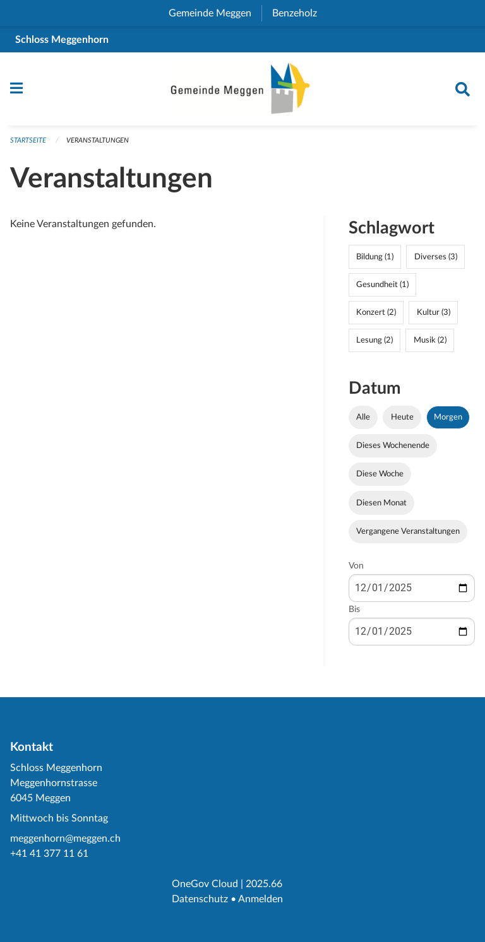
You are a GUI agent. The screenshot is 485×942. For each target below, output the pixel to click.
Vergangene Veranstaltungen (408, 531)
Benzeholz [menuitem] (299, 13)
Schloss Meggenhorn (62, 40)
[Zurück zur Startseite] (242, 89)
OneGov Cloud (205, 884)
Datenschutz (200, 899)
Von (356, 566)
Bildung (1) (374, 257)
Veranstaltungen (97, 140)
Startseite (28, 140)
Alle (363, 417)
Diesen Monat (381, 503)
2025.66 (264, 884)
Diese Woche (380, 474)
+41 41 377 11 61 (49, 854)
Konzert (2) (376, 312)
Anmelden (260, 899)
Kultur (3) (433, 312)
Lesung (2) (374, 340)
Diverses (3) (435, 257)
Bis (354, 609)
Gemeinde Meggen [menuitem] (215, 13)
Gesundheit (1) (382, 284)
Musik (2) (430, 340)
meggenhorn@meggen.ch (65, 838)
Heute (402, 417)
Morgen (448, 417)
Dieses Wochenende (392, 445)
